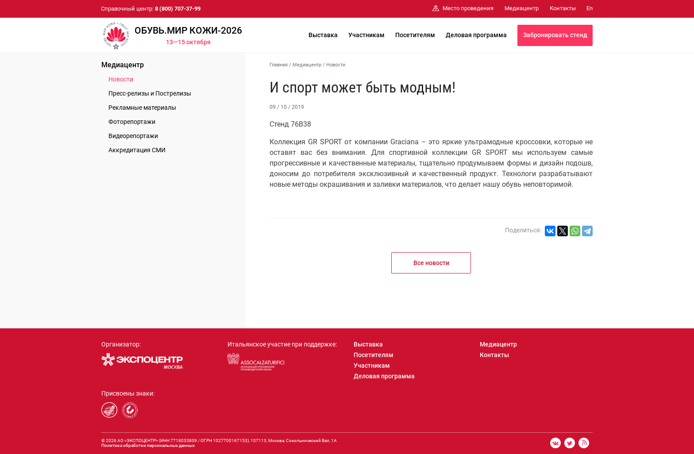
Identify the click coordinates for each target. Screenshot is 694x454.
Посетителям (415, 34)
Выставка (323, 34)
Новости (120, 79)
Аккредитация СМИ (137, 150)
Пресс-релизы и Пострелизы (149, 93)
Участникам (366, 34)
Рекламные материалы (142, 107)
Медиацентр (122, 65)
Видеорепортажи (133, 135)
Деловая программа (476, 34)
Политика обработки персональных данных (148, 445)
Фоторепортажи (131, 121)
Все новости (431, 262)
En (589, 8)
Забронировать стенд (555, 34)
